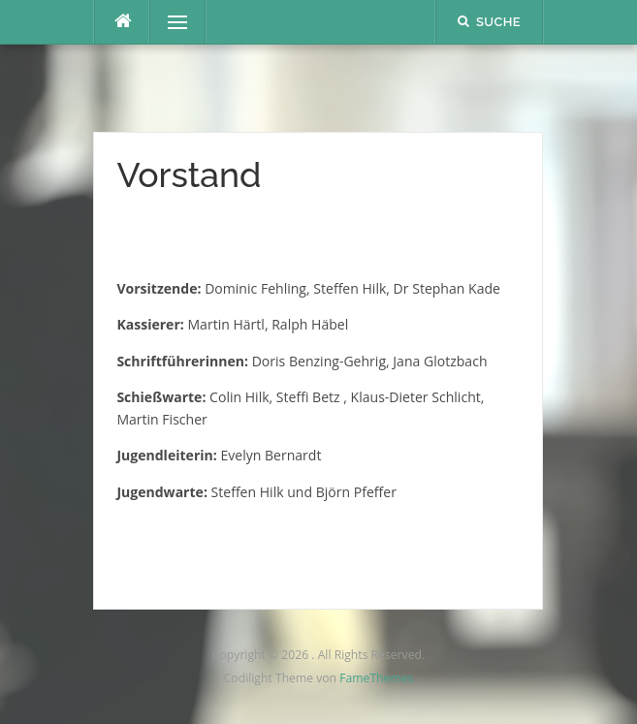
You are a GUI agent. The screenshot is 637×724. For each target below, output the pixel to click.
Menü (168, 22)
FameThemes (376, 678)
